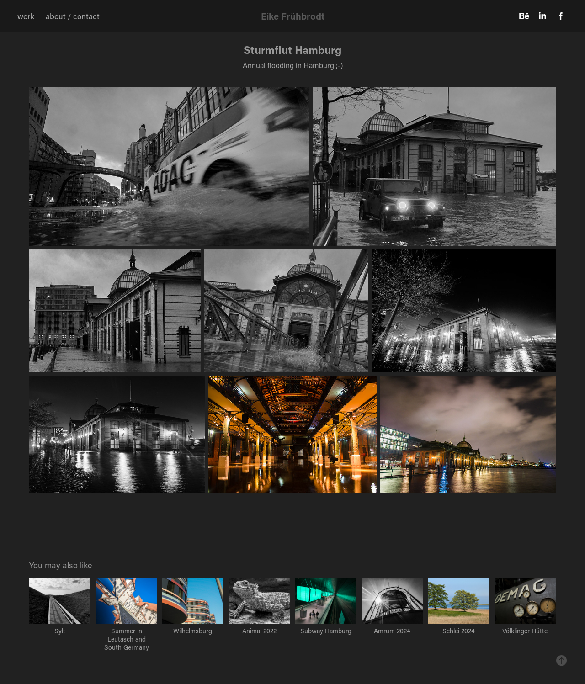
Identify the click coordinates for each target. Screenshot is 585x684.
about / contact (73, 16)
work (25, 16)
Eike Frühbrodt (292, 16)
